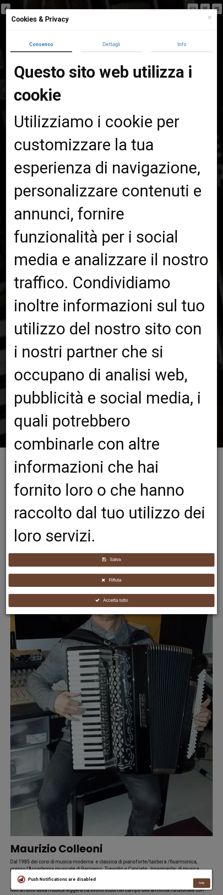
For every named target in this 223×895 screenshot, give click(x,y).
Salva (113, 559)
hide (202, 883)
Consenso (43, 44)
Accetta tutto (113, 600)
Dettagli (113, 44)
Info (183, 44)
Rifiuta (113, 580)
